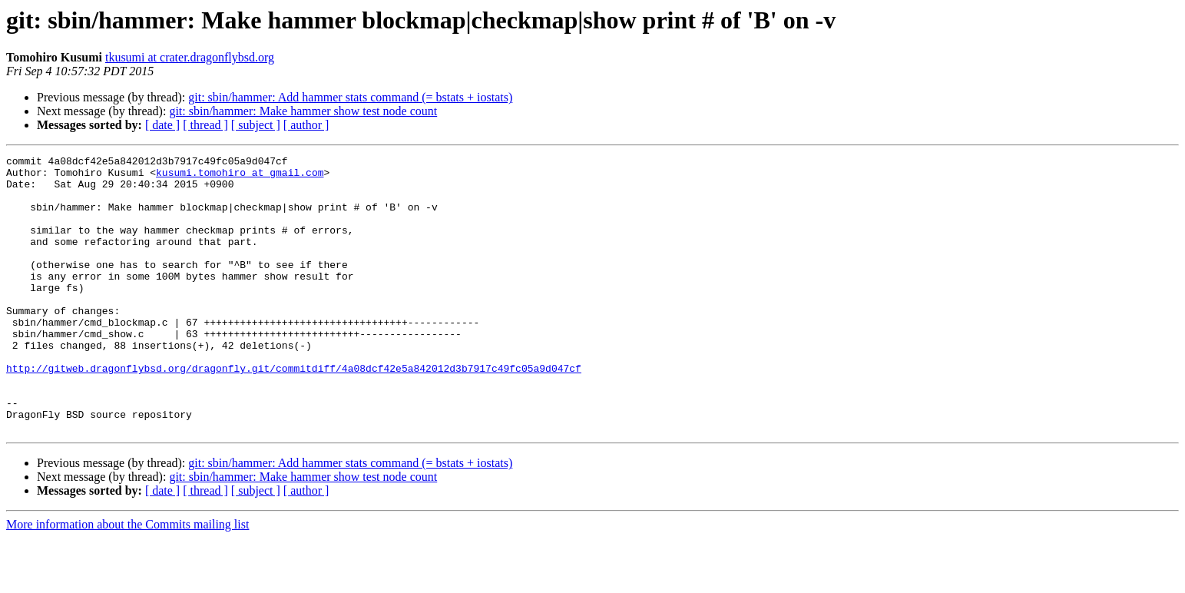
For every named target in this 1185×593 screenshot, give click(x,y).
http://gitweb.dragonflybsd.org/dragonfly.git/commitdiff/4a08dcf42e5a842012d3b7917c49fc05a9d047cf (293, 412)
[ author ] (306, 124)
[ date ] (162, 124)
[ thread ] (205, 124)
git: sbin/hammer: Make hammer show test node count (303, 111)
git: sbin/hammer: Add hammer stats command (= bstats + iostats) (350, 97)
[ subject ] (255, 124)
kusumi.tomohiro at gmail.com (239, 177)
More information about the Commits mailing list (127, 579)
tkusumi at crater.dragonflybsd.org (189, 57)
